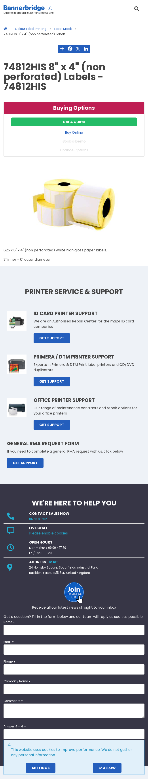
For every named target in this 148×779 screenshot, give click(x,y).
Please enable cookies (48, 533)
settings (41, 767)
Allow (107, 767)
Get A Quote (74, 121)
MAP (53, 562)
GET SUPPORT (51, 338)
